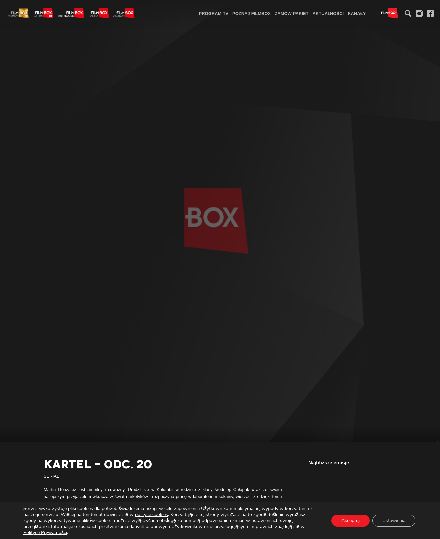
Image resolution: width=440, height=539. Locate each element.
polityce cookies (151, 514)
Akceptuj (350, 520)
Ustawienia (393, 520)
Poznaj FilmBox (251, 13)
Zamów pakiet (291, 13)
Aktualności (328, 13)
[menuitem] (214, 13)
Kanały (357, 13)
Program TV (214, 13)
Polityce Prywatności (45, 532)
